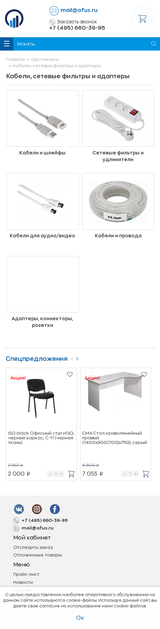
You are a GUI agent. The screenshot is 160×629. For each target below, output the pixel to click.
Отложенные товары (37, 555)
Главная (15, 59)
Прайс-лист (26, 574)
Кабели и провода (118, 235)
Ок (80, 618)
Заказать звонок (73, 22)
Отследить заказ (33, 547)
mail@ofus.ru (79, 10)
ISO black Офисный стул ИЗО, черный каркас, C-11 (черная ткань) (41, 438)
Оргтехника (45, 59)
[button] (70, 374)
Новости (23, 582)
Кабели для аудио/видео (42, 235)
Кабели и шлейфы (42, 152)
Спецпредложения (37, 359)
